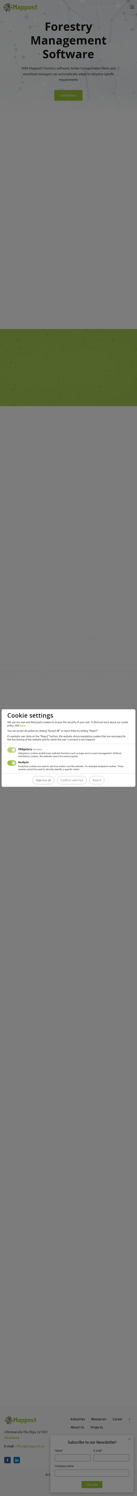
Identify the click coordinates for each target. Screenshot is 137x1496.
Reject (97, 780)
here (22, 725)
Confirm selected (71, 780)
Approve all (43, 780)
